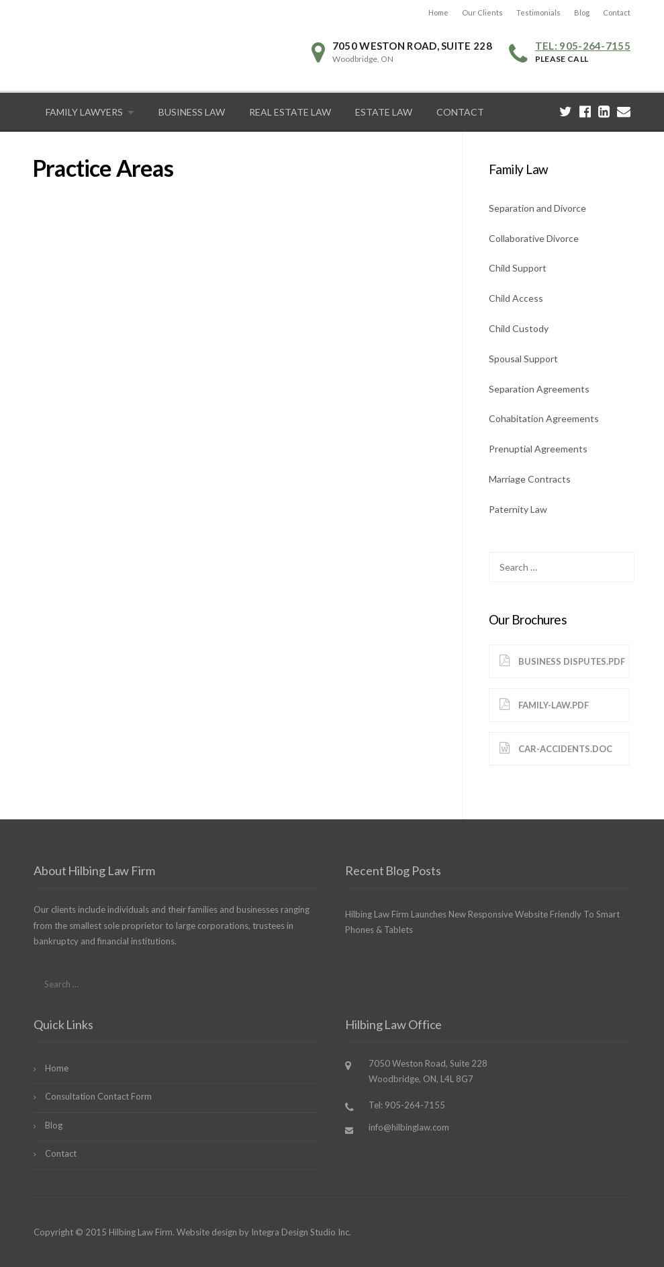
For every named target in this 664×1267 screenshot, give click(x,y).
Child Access (516, 298)
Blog (581, 12)
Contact (616, 12)
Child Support (518, 268)
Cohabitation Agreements (544, 418)
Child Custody (519, 328)
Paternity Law (518, 509)
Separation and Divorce (537, 208)
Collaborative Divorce (534, 238)
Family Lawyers (84, 112)
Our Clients (482, 12)
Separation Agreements (539, 389)
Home (438, 12)
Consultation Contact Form (98, 1096)
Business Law (191, 112)
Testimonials (538, 12)
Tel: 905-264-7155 (582, 46)
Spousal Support (523, 358)
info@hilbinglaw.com (409, 1127)
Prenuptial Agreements (538, 448)
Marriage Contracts (530, 479)
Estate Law (383, 112)
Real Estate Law (290, 112)
